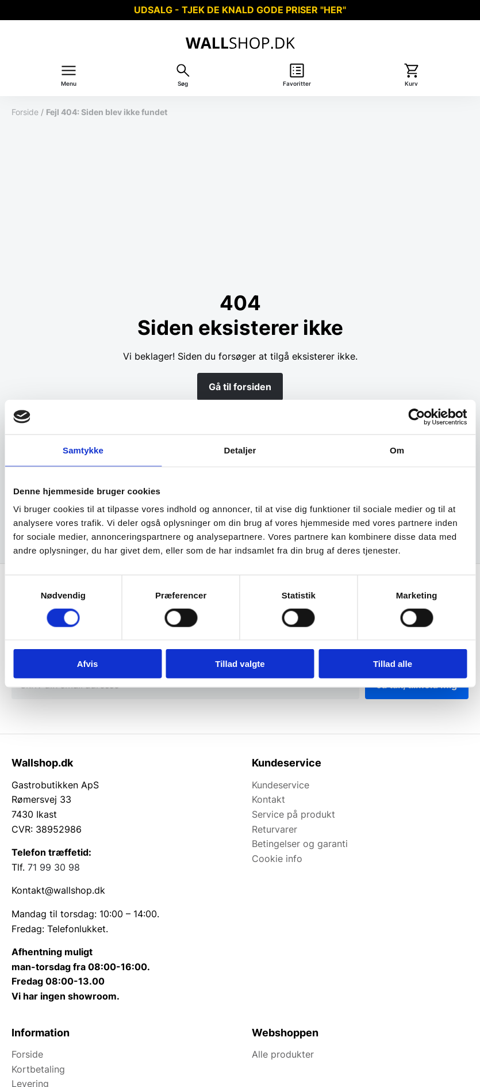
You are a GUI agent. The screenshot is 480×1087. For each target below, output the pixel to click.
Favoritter (297, 84)
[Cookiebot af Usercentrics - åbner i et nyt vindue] (416, 416)
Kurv (411, 84)
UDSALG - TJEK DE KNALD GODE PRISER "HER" (240, 10)
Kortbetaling (38, 1069)
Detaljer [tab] (240, 450)
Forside (25, 112)
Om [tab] (397, 450)
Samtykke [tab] (83, 450)
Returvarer (274, 829)
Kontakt (268, 799)
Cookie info (277, 858)
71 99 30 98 (54, 867)
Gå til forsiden (240, 386)
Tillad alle (392, 664)
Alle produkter (283, 1054)
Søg (183, 84)
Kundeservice (280, 785)
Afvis (87, 664)
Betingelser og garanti (300, 843)
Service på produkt (293, 814)
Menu (68, 84)
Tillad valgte (239, 664)
